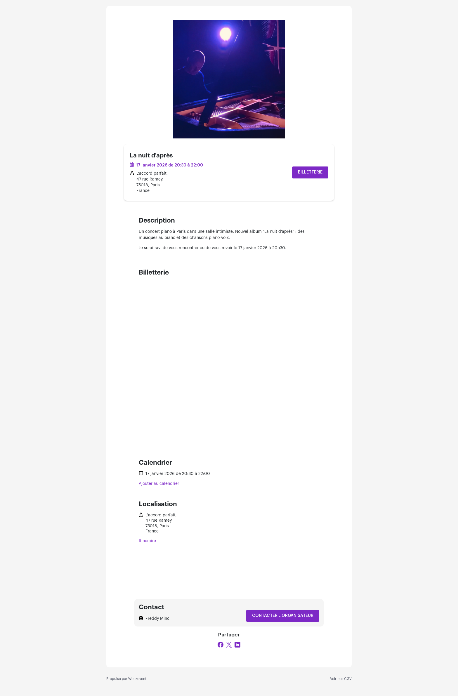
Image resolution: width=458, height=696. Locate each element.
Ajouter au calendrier (159, 484)
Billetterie (310, 172)
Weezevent (137, 679)
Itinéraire (147, 541)
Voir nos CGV (341, 679)
